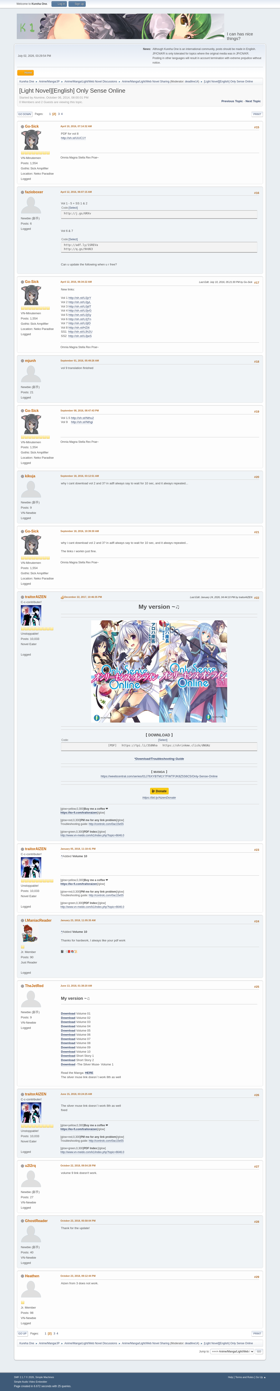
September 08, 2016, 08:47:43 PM (80, 410)
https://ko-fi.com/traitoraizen (79, 812)
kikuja (30, 476)
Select (73, 207)
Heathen (32, 1276)
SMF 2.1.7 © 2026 (24, 1377)
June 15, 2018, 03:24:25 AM (76, 1094)
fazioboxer (34, 192)
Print (257, 114)
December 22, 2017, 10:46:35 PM (83, 597)
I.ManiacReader (38, 920)
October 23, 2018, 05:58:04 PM (78, 1220)
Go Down (24, 114)
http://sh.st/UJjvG (79, 310)
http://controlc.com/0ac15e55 (106, 824)
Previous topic (232, 101)
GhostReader (36, 1221)
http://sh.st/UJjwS (80, 336)
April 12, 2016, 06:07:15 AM (76, 192)
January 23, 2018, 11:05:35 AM (78, 920)
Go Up (22, 1333)
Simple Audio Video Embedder (30, 1381)
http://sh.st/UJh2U (80, 331)
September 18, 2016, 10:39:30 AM (80, 531)
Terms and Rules (244, 1377)
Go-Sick (32, 126)
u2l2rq (30, 1166)
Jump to (204, 1351)
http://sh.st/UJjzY (79, 297)
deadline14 (191, 81)
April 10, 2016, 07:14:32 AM (76, 126)
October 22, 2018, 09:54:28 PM (78, 1165)
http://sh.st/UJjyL (79, 302)
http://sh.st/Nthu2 (82, 418)
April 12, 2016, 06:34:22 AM (76, 281)
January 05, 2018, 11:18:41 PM (78, 848)
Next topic (253, 101)
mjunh (30, 361)
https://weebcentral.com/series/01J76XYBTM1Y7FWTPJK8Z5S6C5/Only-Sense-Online (159, 776)
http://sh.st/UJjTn (79, 319)
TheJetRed (34, 986)
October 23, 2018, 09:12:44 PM (78, 1276)
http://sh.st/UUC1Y (73, 138)
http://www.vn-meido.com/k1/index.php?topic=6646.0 (92, 835)
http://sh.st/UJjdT (79, 306)
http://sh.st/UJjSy (79, 315)
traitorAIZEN (35, 597)
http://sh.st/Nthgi (82, 422)
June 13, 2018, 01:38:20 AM (76, 985)
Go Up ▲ (261, 1377)
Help (230, 1377)
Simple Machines (44, 1377)
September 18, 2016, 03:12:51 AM (80, 476)
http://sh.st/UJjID (79, 323)
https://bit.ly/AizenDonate (159, 797)
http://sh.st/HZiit (79, 327)
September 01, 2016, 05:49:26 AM (80, 360)
